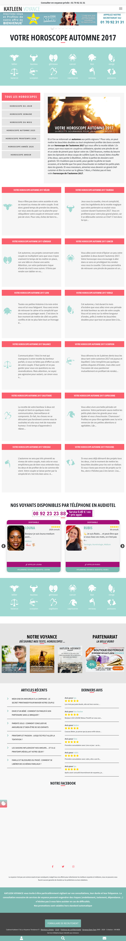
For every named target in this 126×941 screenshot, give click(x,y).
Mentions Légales (47, 929)
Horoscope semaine (21, 114)
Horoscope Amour (21, 154)
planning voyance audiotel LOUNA (33, 569)
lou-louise (78, 711)
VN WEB (117, 929)
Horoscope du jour (21, 106)
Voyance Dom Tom (89, 929)
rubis (76, 752)
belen (76, 725)
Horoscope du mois (21, 122)
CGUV (57, 929)
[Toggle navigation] (121, 8)
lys (75, 697)
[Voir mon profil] (21, 938)
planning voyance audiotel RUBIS (93, 569)
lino (75, 738)
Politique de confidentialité (71, 929)
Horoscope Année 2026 (21, 146)
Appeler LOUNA (34, 564)
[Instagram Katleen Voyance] (73, 866)
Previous (3, 546)
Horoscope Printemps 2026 (21, 138)
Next (123, 546)
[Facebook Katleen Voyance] (53, 866)
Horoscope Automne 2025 (21, 130)
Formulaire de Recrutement (63, 923)
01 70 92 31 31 (78, 2)
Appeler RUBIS (92, 564)
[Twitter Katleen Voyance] (63, 866)
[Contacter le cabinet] (104, 938)
